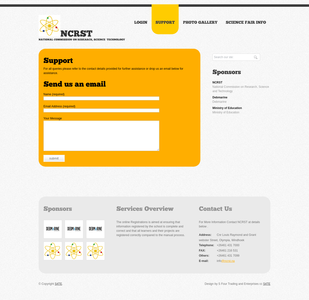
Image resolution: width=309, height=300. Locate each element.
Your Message (52, 118)
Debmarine (219, 97)
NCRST (217, 82)
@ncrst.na (228, 266)
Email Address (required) (59, 106)
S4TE (58, 289)
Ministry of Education (227, 108)
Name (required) (53, 94)
